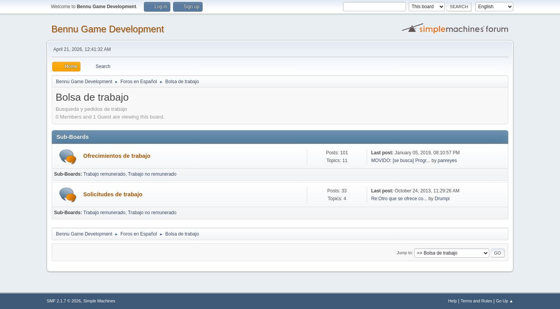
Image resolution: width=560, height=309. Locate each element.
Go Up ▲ (504, 301)
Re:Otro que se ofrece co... (399, 198)
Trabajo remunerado (104, 174)
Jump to (404, 252)
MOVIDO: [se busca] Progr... (400, 160)
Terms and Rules (476, 301)
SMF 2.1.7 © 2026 (64, 301)
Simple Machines (99, 301)
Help (452, 301)
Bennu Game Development (107, 29)
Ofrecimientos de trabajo (116, 156)
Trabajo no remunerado (152, 174)
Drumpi (442, 198)
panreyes (447, 160)
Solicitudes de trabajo (112, 194)
